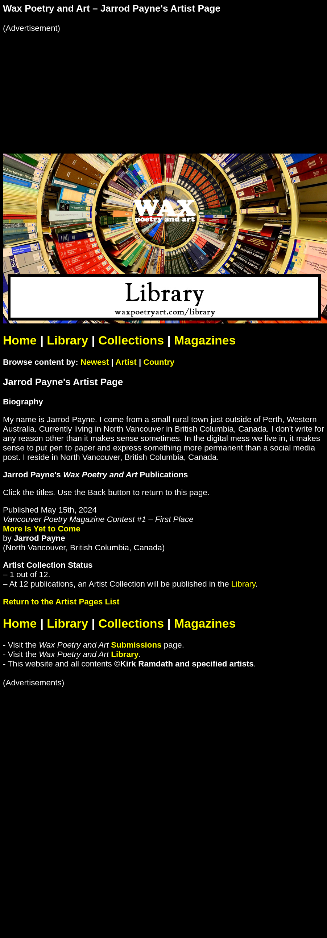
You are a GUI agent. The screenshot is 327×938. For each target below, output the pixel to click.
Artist (125, 362)
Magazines (205, 340)
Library (67, 340)
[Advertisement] (101, 84)
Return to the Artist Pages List (61, 601)
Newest (94, 362)
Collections (131, 340)
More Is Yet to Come (41, 528)
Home (20, 340)
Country (158, 362)
